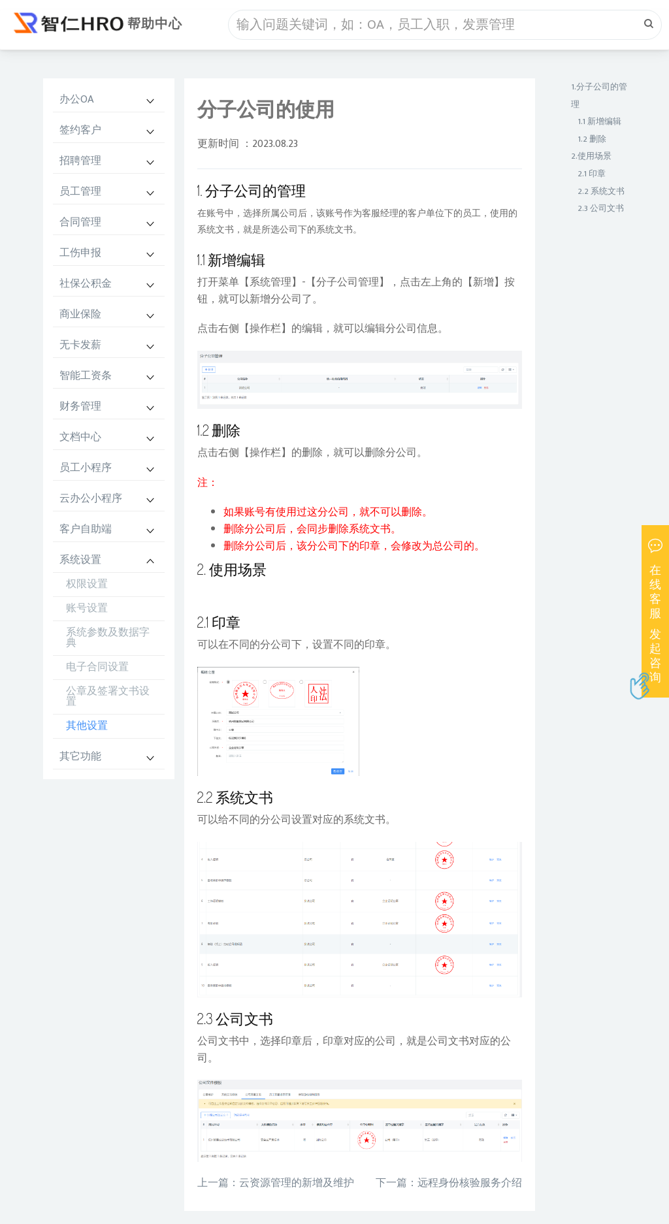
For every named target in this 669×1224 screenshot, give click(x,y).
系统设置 (80, 560)
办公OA (76, 99)
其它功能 (80, 756)
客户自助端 (85, 529)
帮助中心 (154, 24)
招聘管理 (80, 161)
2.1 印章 (592, 174)
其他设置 (87, 726)
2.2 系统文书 (601, 191)
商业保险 (80, 314)
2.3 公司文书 (601, 208)
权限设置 (87, 584)
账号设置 (87, 608)
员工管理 (80, 192)
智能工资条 (85, 376)
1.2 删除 (592, 139)
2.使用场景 (591, 156)
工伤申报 (80, 253)
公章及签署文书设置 (108, 697)
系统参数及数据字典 (108, 638)
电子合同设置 (97, 667)
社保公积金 (85, 284)
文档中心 (80, 437)
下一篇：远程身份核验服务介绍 (449, 1183)
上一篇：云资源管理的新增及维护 (275, 1183)
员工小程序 (85, 468)
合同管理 (80, 222)
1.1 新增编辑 (599, 121)
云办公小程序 (90, 498)
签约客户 (80, 130)
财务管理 (80, 406)
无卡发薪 (80, 345)
